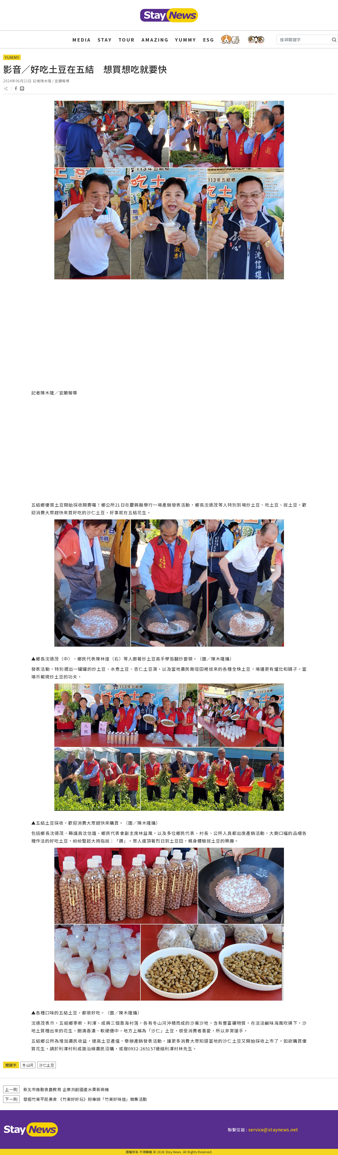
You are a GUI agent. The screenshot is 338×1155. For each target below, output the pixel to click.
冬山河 (28, 1065)
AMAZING (155, 39)
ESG (208, 39)
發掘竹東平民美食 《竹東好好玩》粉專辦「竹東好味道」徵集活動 (85, 1099)
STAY (105, 39)
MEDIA (81, 39)
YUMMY (185, 39)
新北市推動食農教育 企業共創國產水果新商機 (66, 1089)
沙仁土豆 (46, 1065)
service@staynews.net (273, 1129)
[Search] (307, 39)
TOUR (126, 39)
